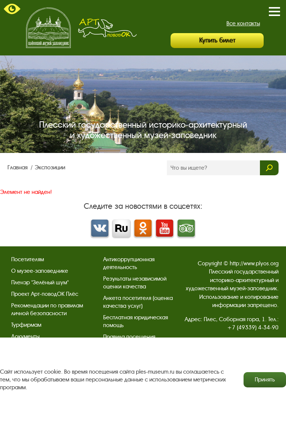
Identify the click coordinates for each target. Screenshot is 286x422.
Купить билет (217, 40)
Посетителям (27, 259)
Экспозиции (50, 167)
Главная (18, 167)
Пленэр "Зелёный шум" (40, 282)
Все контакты (243, 23)
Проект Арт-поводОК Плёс (44, 294)
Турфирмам (26, 325)
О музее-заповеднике (39, 271)
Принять (265, 379)
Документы (25, 336)
